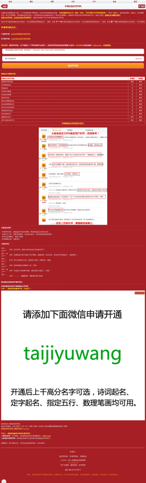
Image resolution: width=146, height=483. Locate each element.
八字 (93, 2)
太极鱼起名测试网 (78, 460)
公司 (73, 2)
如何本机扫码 (139, 293)
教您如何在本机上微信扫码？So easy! (15, 429)
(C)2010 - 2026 (66, 460)
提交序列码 (63, 456)
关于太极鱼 (64, 465)
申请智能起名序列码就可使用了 (73, 123)
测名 (31, 2)
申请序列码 (74, 456)
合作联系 (82, 465)
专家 (52, 2)
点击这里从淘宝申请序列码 (20, 39)
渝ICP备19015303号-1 (73, 470)
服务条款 (73, 465)
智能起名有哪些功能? (112, 15)
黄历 (135, 2)
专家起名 (83, 456)
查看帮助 (107, 45)
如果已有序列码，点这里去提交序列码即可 (16, 18)
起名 (10, 2)
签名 (114, 2)
